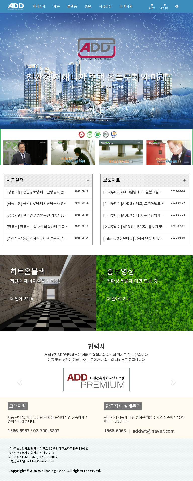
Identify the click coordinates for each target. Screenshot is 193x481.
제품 (56, 6)
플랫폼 (72, 6)
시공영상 (105, 6)
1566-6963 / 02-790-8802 (39, 457)
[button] (14, 147)
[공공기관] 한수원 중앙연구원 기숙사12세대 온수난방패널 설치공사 (38, 215)
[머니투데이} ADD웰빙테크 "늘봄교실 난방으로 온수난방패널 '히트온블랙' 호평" (134, 192)
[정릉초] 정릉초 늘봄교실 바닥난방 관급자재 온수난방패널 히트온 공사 (38, 227)
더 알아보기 (21, 299)
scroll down (97, 113)
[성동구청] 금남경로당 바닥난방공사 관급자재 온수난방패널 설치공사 (38, 203)
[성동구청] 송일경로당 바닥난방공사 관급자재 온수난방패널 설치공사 (38, 192)
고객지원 (125, 6)
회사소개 (39, 6)
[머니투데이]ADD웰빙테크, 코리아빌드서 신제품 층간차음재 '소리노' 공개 (134, 203)
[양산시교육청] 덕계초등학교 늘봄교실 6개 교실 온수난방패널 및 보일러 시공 (38, 238)
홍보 (88, 6)
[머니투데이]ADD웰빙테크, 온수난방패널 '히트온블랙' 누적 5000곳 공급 (134, 215)
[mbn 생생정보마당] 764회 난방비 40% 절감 (134, 238)
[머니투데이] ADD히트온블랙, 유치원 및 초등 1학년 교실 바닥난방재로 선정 (134, 227)
